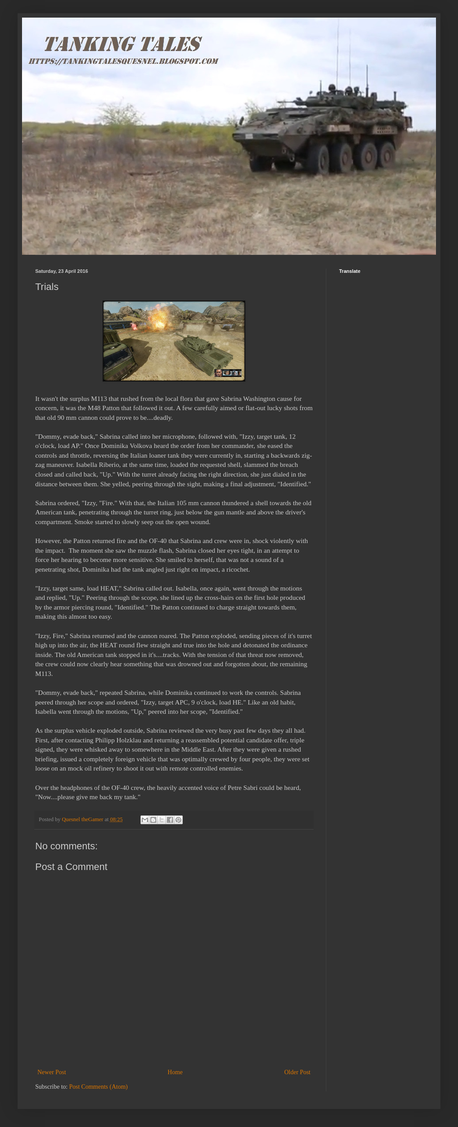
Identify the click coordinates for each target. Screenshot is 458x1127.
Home (175, 1072)
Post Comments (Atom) (98, 1086)
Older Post (297, 1072)
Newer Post (51, 1072)
